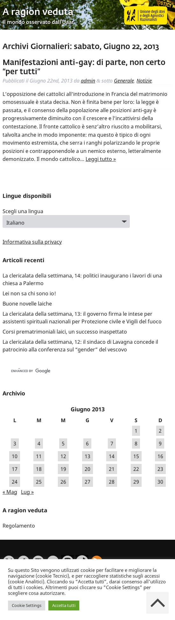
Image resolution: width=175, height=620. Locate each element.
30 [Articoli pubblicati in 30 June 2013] (160, 481)
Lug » (27, 491)
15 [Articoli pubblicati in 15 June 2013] (136, 456)
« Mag (10, 491)
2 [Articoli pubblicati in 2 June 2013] (160, 430)
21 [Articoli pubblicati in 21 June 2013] (112, 468)
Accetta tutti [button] (63, 605)
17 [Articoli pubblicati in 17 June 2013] (15, 468)
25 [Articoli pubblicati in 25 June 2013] (39, 481)
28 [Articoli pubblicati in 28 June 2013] (112, 481)
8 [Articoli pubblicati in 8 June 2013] (136, 443)
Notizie (144, 80)
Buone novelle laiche (27, 303)
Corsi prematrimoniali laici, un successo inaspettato (65, 331)
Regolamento (19, 525)
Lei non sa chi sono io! (29, 293)
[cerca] (74, 371)
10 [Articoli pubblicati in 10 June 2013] (15, 456)
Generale (124, 80)
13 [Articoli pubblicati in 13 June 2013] (87, 456)
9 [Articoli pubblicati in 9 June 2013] (160, 443)
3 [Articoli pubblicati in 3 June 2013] (14, 443)
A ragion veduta (38, 12)
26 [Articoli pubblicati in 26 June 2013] (63, 481)
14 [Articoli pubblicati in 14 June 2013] (112, 456)
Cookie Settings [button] (26, 605)
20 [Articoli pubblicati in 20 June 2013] (87, 468)
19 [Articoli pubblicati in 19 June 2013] (63, 468)
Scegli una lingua (23, 211)
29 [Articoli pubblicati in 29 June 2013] (136, 481)
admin (88, 80)
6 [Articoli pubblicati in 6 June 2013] (87, 443)
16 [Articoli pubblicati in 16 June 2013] (160, 456)
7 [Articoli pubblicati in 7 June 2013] (111, 443)
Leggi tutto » (101, 158)
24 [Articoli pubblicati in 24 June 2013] (15, 481)
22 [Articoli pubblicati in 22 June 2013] (136, 468)
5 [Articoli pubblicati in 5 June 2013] (63, 443)
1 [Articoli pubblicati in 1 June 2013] (136, 430)
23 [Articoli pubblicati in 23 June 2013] (160, 468)
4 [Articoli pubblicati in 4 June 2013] (39, 443)
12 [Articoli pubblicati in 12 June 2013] (63, 456)
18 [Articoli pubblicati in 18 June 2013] (39, 468)
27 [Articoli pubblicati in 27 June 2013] (87, 481)
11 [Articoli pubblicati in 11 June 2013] (39, 456)
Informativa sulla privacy (32, 241)
